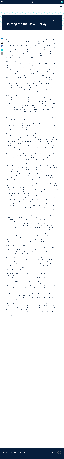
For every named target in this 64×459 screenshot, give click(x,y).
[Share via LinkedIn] (2, 39)
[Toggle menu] (2, 2)
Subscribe (5, 452)
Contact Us (5, 455)
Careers (11, 452)
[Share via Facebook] (2, 46)
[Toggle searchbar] (62, 2)
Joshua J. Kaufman (29, 20)
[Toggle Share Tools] (56, 7)
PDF (61, 6)
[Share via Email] (2, 50)
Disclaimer (11, 455)
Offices (24, 452)
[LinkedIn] (52, 452)
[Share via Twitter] (2, 43)
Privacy (17, 455)
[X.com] (56, 452)
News (19, 452)
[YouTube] (59, 452)
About (15, 452)
